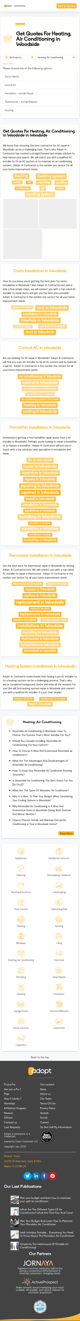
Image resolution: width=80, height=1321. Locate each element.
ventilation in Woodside (40, 314)
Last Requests (12, 1127)
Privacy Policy (47, 1108)
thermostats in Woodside (40, 651)
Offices (8, 1118)
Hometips (9, 1103)
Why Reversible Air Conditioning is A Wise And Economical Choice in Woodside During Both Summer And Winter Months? (41, 810)
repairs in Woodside (40, 479)
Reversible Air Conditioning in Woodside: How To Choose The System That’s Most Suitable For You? (41, 733)
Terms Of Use (48, 1103)
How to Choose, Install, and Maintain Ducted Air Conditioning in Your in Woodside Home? (39, 822)
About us (45, 1094)
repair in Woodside (40, 467)
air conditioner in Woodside (40, 388)
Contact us (10, 1122)
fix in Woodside (40, 460)
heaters (17, 182)
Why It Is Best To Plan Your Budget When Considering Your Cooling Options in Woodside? (42, 798)
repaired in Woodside (40, 493)
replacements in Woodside (40, 614)
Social (43, 1118)
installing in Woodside (39, 517)
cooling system (40, 194)
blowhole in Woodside (40, 320)
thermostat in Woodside (27, 584)
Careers (44, 1122)
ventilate (60, 188)
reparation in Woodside (40, 473)
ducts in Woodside (23, 327)
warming (43, 182)
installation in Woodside (40, 505)
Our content (47, 1084)
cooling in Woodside (40, 412)
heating (21, 176)
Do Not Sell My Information (56, 1127)
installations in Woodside (40, 510)
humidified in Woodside (40, 535)
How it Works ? (12, 1099)
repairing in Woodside (40, 486)
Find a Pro (9, 1084)
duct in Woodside (40, 332)
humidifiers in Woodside (40, 529)
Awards (44, 1113)
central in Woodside (40, 383)
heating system (51, 176)
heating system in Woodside (53, 699)
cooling (61, 182)
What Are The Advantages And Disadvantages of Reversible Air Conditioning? (40, 763)
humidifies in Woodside (40, 540)
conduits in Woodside (52, 326)
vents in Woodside (22, 307)
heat (29, 182)
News (43, 1089)
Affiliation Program (15, 1108)
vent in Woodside (52, 308)
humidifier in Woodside (40, 523)
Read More (66, 833)
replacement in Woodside (40, 602)
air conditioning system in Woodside (40, 399)
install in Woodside (40, 499)
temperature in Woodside (40, 645)
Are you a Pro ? (12, 1089)
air (42, 188)
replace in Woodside (40, 589)
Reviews (8, 1113)
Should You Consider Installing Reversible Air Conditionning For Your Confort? (36, 743)
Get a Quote (66, 5)
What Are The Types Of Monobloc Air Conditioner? (40, 790)
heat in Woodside (40, 704)
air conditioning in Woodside (40, 376)
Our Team (46, 1099)
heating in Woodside (40, 405)
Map (6, 1094)
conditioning (22, 188)
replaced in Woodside (39, 609)
